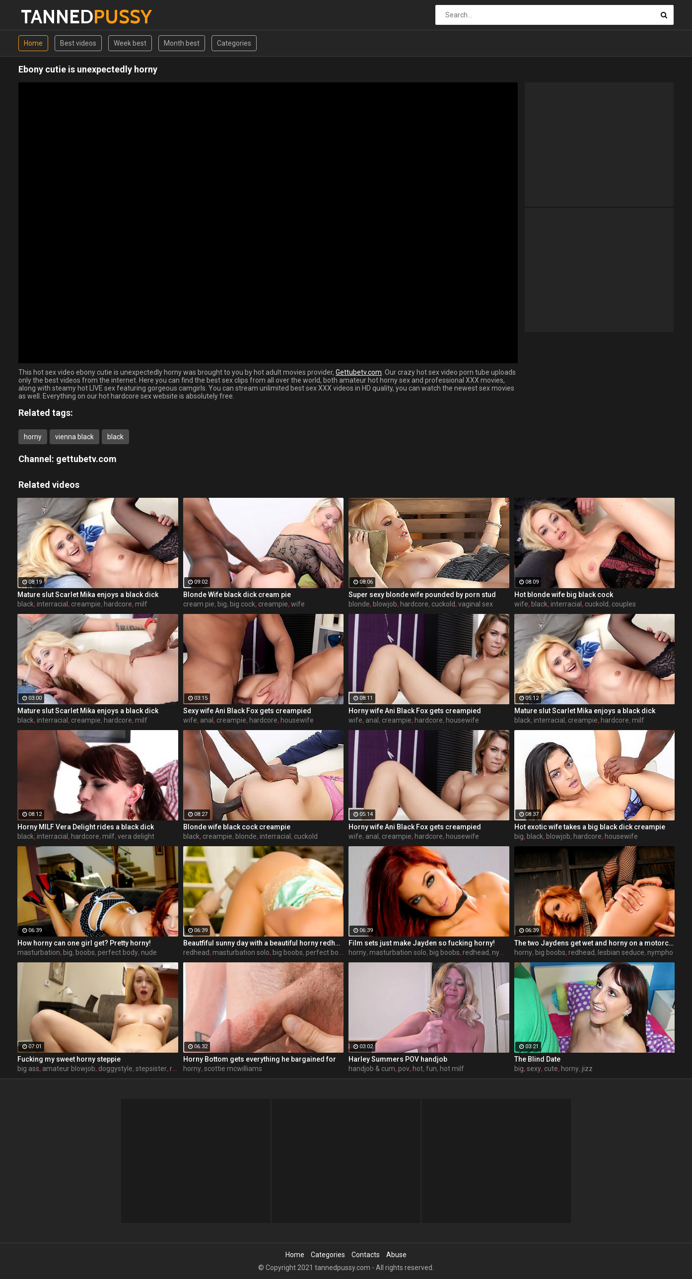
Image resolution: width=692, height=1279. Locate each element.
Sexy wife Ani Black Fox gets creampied (247, 711)
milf (141, 604)
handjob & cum (371, 1069)
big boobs (288, 952)
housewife (297, 720)
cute (551, 1069)
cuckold (443, 604)
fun (431, 1069)
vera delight (136, 836)
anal (206, 720)
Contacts (365, 1255)
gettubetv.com (86, 459)
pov (404, 1069)
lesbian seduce (621, 952)
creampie (86, 604)
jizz (587, 1069)
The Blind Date (537, 1059)
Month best (182, 43)
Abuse (396, 1255)
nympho (505, 952)
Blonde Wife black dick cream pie (237, 595)
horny (33, 437)
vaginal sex (475, 604)
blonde (359, 604)
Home (33, 43)
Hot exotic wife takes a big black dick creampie (589, 827)
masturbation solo (241, 952)
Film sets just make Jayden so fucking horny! (421, 943)
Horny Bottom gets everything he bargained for (259, 1059)
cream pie (198, 604)
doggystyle (115, 1069)
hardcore (118, 604)
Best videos (78, 43)
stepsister (151, 1069)
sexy (534, 1069)
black (115, 437)
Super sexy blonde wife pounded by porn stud (422, 595)
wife (298, 604)
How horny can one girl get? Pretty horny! (84, 943)
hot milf (452, 1069)
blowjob (385, 604)
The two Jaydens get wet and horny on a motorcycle (594, 943)
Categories (234, 43)
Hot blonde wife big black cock (563, 595)
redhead (196, 952)
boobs (85, 952)
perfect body (118, 952)
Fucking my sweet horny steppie (69, 1059)
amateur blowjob (68, 1069)
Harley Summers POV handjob (397, 1059)
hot (418, 1069)
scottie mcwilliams (233, 1069)
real (176, 1069)
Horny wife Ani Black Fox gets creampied (414, 711)
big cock (242, 604)
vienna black (74, 437)
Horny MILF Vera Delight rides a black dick (85, 827)
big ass (28, 1069)
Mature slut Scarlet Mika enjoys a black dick (87, 595)
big (222, 604)
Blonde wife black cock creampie (236, 827)
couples (624, 604)
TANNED (47, 16)
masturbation (38, 952)
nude (149, 952)
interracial (52, 604)
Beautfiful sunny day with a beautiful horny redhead (263, 943)
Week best (130, 43)
